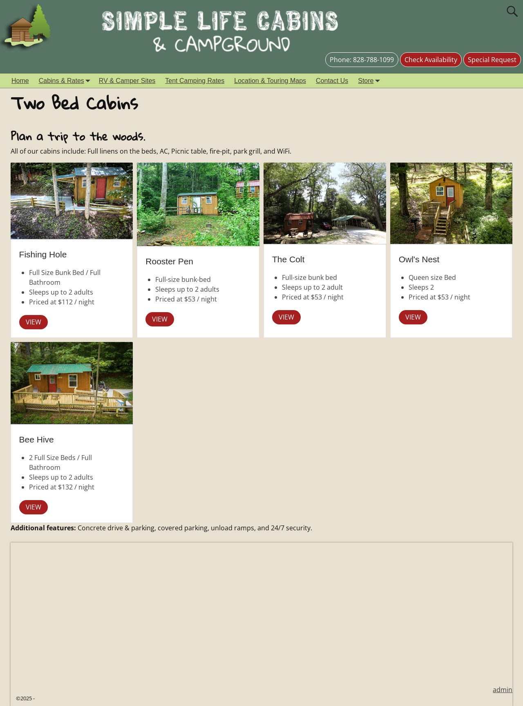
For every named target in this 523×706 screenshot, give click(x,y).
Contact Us (332, 80)
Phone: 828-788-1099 (362, 59)
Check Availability (431, 59)
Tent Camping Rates (194, 80)
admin (502, 689)
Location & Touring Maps (270, 80)
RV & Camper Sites (127, 80)
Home (20, 80)
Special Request (492, 59)
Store (370, 81)
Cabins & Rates (66, 81)
